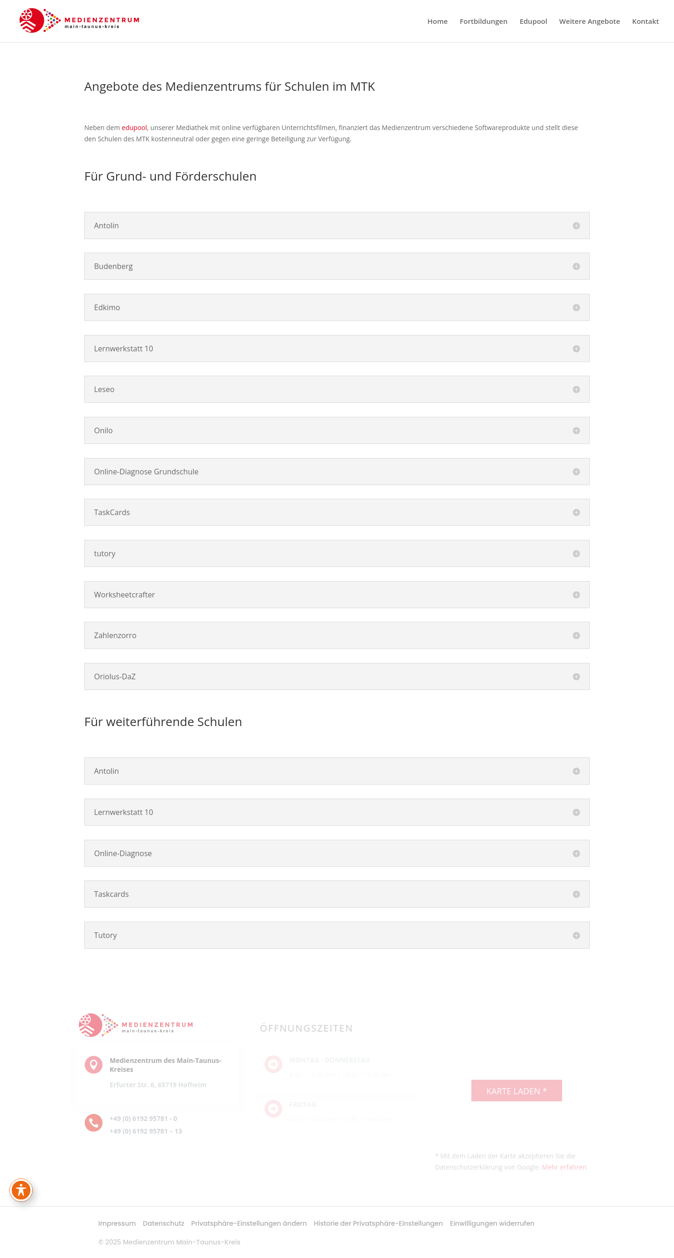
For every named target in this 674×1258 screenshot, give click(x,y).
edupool (134, 127)
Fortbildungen (483, 22)
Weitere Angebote (589, 22)
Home (437, 22)
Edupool (533, 22)
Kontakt (645, 22)
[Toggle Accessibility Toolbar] (21, 1190)
